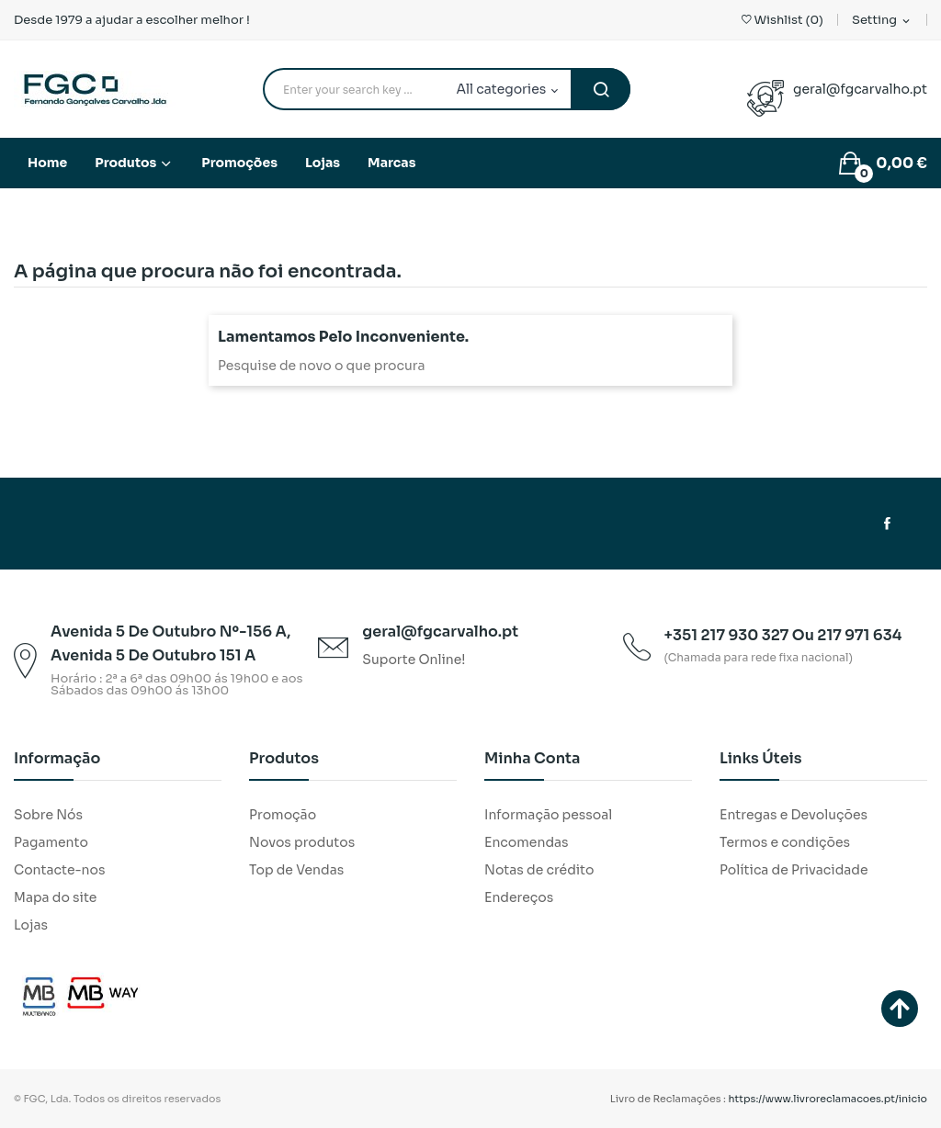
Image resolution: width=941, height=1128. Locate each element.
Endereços (518, 897)
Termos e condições (785, 842)
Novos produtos (302, 842)
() (782, 20)
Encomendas (526, 842)
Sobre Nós (48, 815)
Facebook (887, 523)
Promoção (282, 815)
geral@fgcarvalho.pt (860, 89)
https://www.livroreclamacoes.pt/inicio (828, 1098)
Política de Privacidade (794, 870)
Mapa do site (55, 897)
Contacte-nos (59, 870)
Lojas (31, 925)
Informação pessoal (548, 815)
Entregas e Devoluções (793, 815)
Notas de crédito (539, 870)
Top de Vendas (296, 870)
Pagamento (51, 842)
